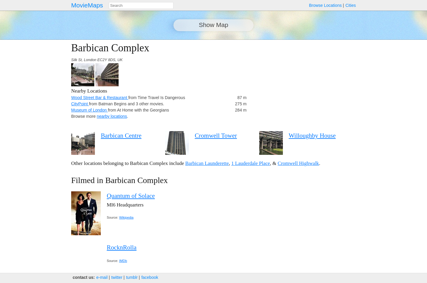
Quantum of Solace (131, 195)
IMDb (123, 261)
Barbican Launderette (207, 163)
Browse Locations (325, 5)
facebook (149, 277)
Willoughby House (312, 135)
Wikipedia (126, 217)
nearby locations (112, 116)
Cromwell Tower (216, 135)
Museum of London (89, 110)
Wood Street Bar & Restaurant (99, 97)
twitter (116, 277)
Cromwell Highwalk (298, 163)
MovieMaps (87, 5)
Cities (350, 5)
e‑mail (102, 277)
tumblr (132, 277)
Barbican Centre (121, 135)
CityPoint (80, 103)
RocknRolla (121, 247)
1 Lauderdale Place (250, 163)
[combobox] (141, 5)
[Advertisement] (304, 83)
